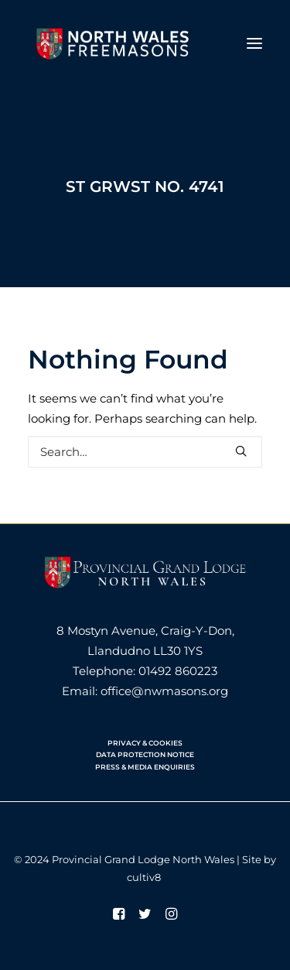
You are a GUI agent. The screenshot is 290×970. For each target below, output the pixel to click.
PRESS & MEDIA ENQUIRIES (145, 767)
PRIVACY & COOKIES (145, 743)
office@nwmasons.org (164, 691)
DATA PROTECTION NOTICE (145, 754)
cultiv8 (144, 877)
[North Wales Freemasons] (113, 43)
